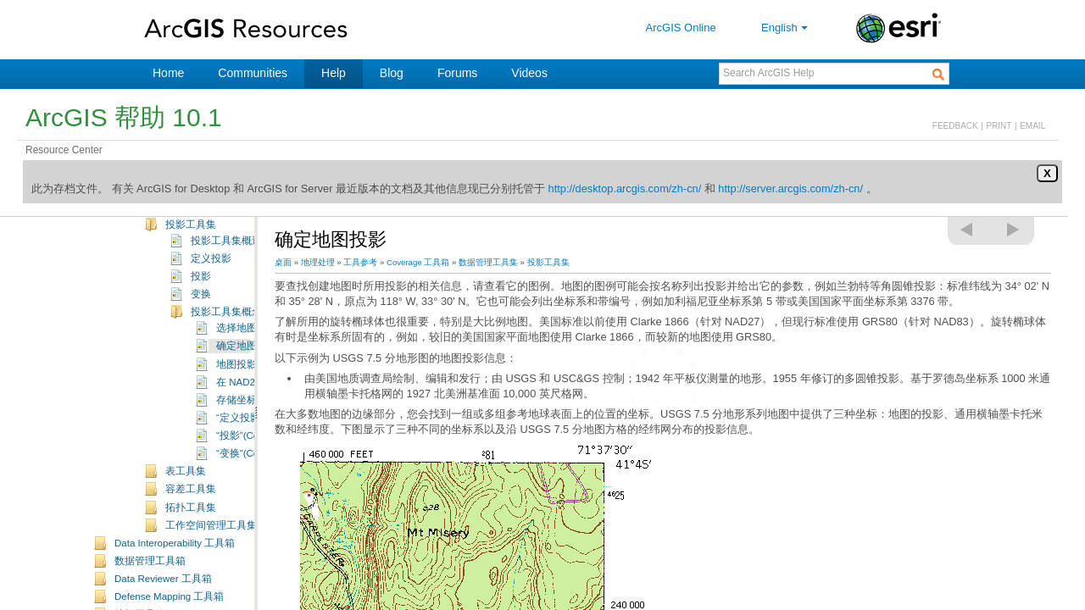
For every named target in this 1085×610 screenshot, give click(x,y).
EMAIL (1032, 125)
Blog (391, 73)
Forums (457, 73)
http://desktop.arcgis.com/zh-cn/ (625, 188)
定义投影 (211, 297)
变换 (201, 333)
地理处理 (318, 262)
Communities (252, 73)
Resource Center (64, 150)
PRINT (998, 125)
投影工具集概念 (226, 351)
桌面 (283, 262)
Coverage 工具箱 (418, 262)
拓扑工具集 (190, 546)
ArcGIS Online (681, 27)
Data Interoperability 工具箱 (174, 582)
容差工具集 (190, 528)
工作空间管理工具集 (211, 564)
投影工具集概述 (226, 279)
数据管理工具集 (488, 262)
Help (333, 73)
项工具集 (185, 227)
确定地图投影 (246, 385)
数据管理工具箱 (150, 600)
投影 (201, 315)
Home (168, 73)
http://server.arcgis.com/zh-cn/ (790, 188)
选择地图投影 (246, 367)
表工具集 (185, 510)
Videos (529, 73)
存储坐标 (236, 439)
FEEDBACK (955, 125)
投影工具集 (190, 263)
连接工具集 (190, 245)
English (786, 27)
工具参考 (360, 262)
